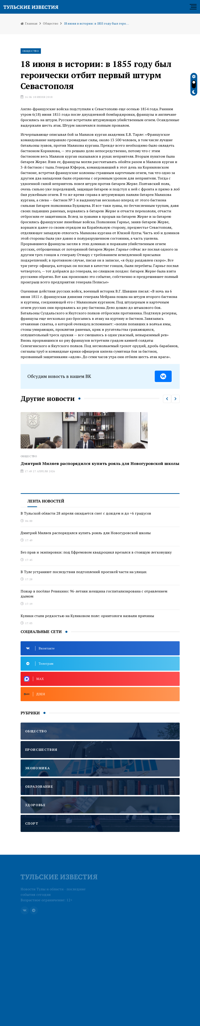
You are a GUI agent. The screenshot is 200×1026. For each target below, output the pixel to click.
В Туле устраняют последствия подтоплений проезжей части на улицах (84, 571)
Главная (29, 23)
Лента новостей (45, 501)
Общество (50, 23)
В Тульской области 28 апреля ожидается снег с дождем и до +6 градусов (86, 513)
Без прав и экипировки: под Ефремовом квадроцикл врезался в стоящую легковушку (96, 552)
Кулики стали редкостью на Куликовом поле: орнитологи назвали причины (87, 615)
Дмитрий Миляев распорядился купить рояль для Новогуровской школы (100, 463)
